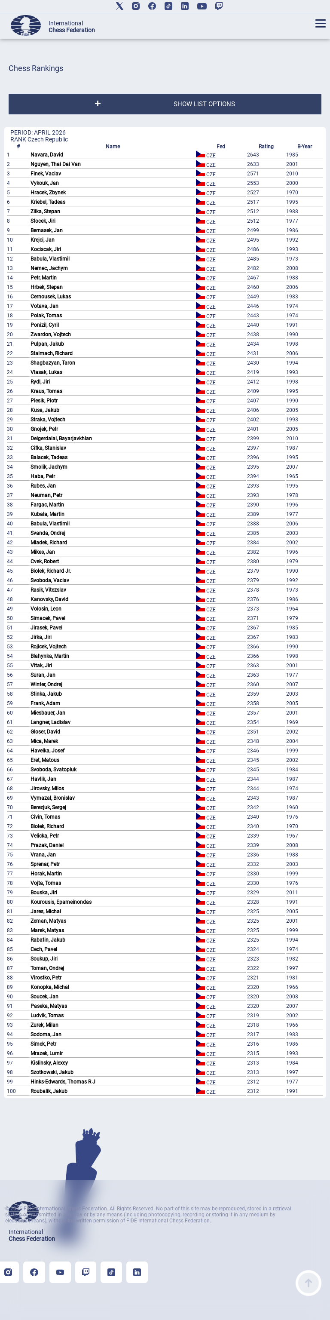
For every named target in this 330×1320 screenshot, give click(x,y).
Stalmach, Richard (52, 353)
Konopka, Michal (50, 987)
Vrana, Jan (43, 855)
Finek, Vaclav (46, 174)
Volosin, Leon (46, 609)
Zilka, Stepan (45, 212)
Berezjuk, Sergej (48, 807)
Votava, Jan (44, 306)
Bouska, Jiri (44, 893)
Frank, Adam (45, 703)
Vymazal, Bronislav (53, 798)
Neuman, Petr (46, 495)
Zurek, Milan (44, 1025)
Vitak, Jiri (41, 666)
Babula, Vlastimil (50, 259)
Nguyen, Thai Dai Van (56, 164)
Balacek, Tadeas (49, 457)
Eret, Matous (45, 760)
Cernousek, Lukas (51, 297)
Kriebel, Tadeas (48, 202)
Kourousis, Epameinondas (61, 902)
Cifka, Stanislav (48, 448)
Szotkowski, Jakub (52, 1072)
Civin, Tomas (45, 817)
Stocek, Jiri (43, 221)
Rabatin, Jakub (48, 940)
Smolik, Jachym (49, 467)
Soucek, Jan (44, 997)
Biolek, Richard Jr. (51, 571)
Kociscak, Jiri (46, 249)
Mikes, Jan (43, 552)
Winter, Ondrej (46, 684)
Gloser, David (45, 732)
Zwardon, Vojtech (51, 335)
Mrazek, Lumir (47, 1053)
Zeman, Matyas (48, 921)
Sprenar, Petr (45, 864)
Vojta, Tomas (46, 883)
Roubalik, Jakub (49, 1091)
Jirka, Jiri (41, 637)
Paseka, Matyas (49, 1006)
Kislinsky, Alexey (49, 1063)
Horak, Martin (46, 874)
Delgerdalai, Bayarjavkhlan (61, 439)
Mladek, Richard (49, 543)
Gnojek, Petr (44, 429)
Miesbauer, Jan (48, 713)
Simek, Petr (43, 1044)
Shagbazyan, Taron (53, 363)
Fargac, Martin (47, 505)
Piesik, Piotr (44, 401)
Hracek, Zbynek (48, 193)
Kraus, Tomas (46, 391)
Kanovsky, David (49, 599)
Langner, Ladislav (50, 722)
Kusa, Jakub (45, 410)
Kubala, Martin (47, 514)
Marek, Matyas (47, 930)
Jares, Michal (46, 912)
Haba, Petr (43, 476)
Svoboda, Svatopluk (53, 770)
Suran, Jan (43, 675)
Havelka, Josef (47, 751)
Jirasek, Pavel (46, 628)
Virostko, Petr (46, 978)
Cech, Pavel (44, 949)
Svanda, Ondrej (48, 533)
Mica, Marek (44, 741)
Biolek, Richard (47, 826)
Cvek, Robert (45, 562)
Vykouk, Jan (45, 183)
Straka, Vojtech (48, 420)
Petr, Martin (44, 278)
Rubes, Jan (43, 486)
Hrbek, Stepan (47, 287)
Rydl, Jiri (40, 382)
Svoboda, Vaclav (50, 580)
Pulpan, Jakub (47, 344)
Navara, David (47, 155)
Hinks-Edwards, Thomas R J (63, 1082)
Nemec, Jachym (49, 268)
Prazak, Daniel (47, 845)
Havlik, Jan (43, 779)
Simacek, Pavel (48, 618)
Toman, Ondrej (47, 968)
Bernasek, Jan (47, 230)
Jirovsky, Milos (47, 789)
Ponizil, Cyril (45, 325)
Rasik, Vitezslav (48, 590)
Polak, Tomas (46, 316)
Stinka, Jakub (46, 694)
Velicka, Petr (45, 836)
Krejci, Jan (43, 240)
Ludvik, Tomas (47, 1016)
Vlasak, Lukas (46, 372)
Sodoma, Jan (46, 1034)
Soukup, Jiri (44, 959)
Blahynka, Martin (50, 656)
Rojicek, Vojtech (49, 647)
